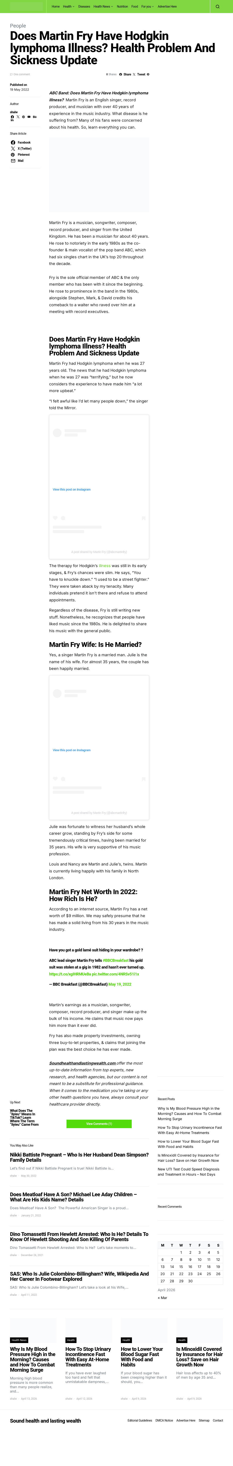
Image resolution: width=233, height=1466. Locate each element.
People (18, 26)
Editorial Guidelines (140, 1420)
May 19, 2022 (119, 984)
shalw (14, 112)
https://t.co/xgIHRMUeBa (70, 974)
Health (67, 6)
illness (105, 565)
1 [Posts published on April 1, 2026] (181, 1252)
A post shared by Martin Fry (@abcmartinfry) (99, 552)
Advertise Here (167, 6)
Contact (218, 1420)
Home (56, 6)
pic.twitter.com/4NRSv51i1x (115, 974)
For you (146, 6)
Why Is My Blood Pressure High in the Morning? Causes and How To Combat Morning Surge (189, 1113)
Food (134, 6)
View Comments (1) (99, 1124)
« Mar (162, 1298)
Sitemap (204, 1420)
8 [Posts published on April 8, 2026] (181, 1259)
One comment (21, 74)
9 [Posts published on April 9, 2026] (190, 1259)
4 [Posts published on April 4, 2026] (209, 1252)
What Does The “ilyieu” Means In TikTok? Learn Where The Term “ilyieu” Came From (24, 1118)
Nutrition (122, 6)
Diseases (84, 6)
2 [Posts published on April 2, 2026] (190, 1252)
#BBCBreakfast (115, 960)
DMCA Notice (164, 1420)
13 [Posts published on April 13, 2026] (163, 1267)
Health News (102, 6)
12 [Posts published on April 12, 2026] (218, 1259)
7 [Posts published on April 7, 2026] (172, 1259)
